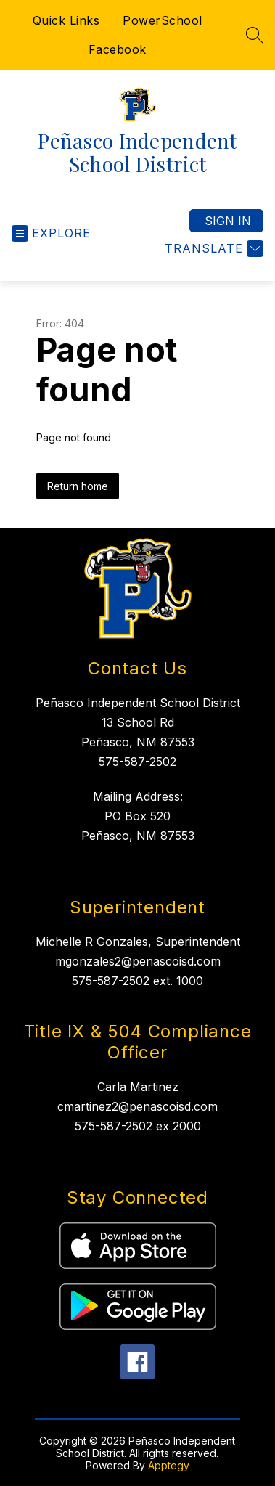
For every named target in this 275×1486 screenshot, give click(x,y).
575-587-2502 (137, 761)
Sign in (228, 220)
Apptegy (168, 1465)
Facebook (118, 49)
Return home (77, 486)
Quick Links (66, 20)
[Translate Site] (212, 249)
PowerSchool (162, 20)
